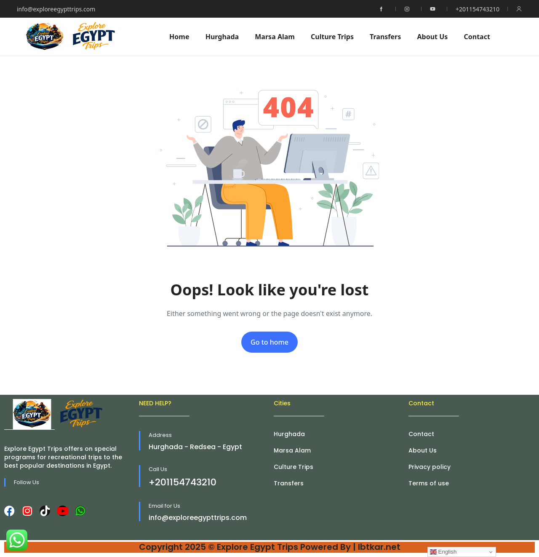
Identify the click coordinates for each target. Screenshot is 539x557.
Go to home (269, 342)
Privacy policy (429, 467)
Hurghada (222, 36)
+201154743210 (477, 9)
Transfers (385, 36)
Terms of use (428, 483)
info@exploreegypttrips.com (56, 9)
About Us (432, 36)
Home (179, 36)
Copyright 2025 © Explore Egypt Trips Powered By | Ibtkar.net (269, 547)
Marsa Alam (275, 36)
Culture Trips (332, 36)
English (443, 552)
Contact (477, 36)
